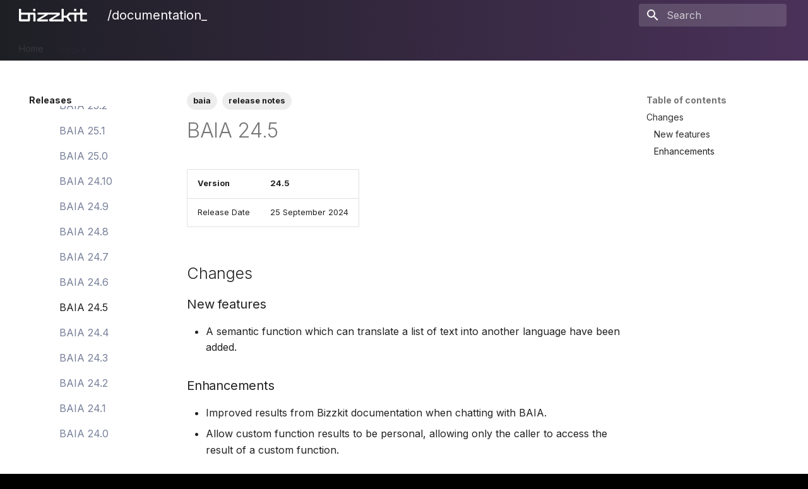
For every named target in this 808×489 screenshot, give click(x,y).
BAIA (377, 45)
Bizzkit (72, 45)
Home (31, 45)
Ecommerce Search (241, 45)
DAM (141, 45)
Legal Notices (484, 45)
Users (341, 45)
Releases (421, 45)
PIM (108, 45)
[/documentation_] (55, 15)
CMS (176, 45)
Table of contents (686, 100)
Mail (305, 45)
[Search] (713, 15)
